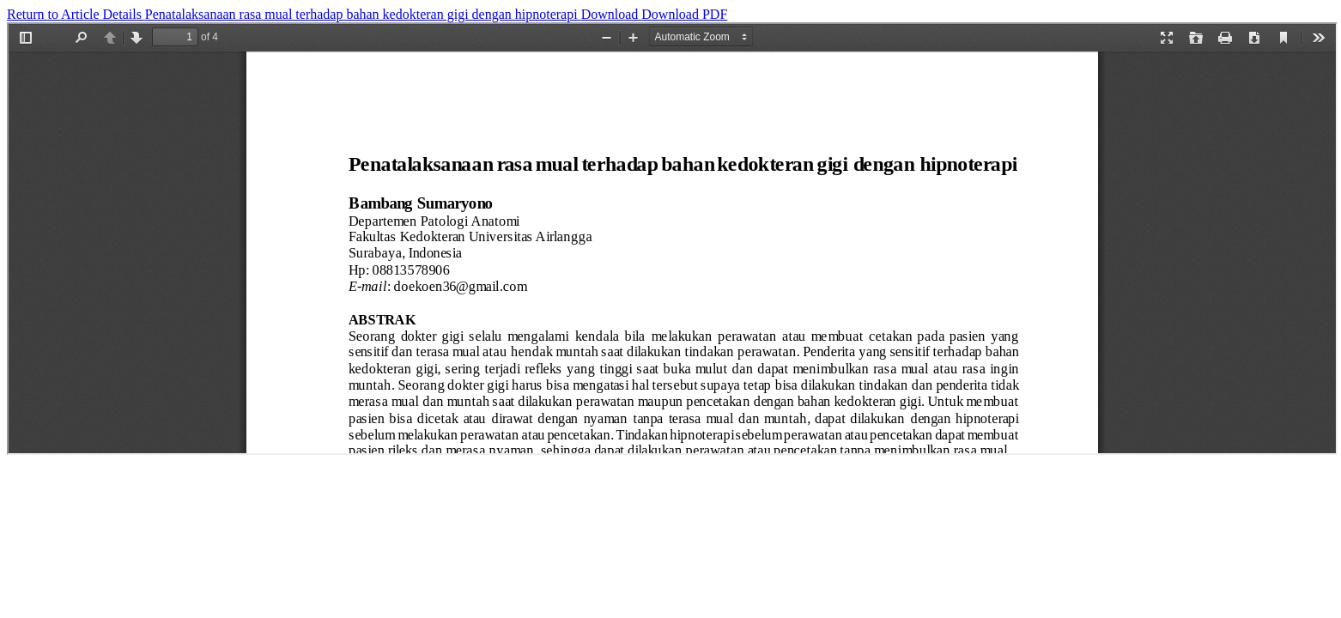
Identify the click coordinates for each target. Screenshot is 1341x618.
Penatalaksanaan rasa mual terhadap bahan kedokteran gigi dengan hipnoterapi (363, 14)
